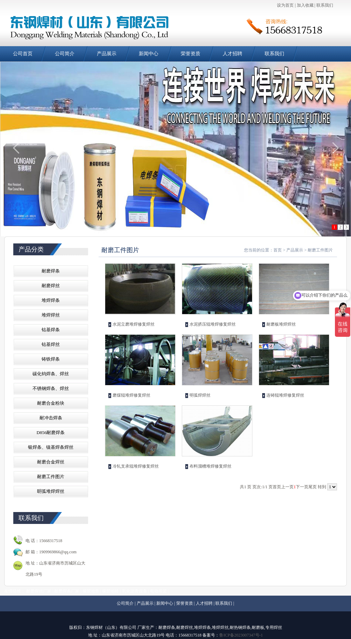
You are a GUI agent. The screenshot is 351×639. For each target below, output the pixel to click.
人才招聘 (232, 53)
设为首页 (285, 5)
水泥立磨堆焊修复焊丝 (134, 324)
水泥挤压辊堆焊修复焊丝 (212, 324)
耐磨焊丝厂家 (38, 591)
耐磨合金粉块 (50, 403)
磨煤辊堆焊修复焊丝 (131, 395)
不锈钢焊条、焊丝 (51, 388)
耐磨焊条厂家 (66, 591)
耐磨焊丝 (51, 285)
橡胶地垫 (91, 591)
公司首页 (23, 53)
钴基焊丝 (51, 344)
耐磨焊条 (51, 271)
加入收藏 (305, 5)
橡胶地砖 (110, 591)
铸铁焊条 (51, 359)
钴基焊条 (51, 329)
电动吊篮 (158, 591)
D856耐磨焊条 (51, 432)
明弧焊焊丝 (199, 395)
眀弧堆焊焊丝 (50, 491)
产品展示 (106, 53)
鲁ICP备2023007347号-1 (241, 635)
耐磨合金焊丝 (50, 461)
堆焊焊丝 (51, 315)
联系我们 (324, 5)
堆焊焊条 (51, 300)
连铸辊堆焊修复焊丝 (285, 395)
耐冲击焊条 (51, 417)
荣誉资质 (190, 53)
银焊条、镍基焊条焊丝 (50, 447)
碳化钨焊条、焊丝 (51, 373)
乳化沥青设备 (134, 591)
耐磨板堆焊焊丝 (281, 324)
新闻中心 (148, 53)
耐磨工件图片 (50, 476)
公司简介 (64, 53)
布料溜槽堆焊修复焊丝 (210, 466)
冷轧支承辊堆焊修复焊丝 (136, 466)
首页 (277, 250)
